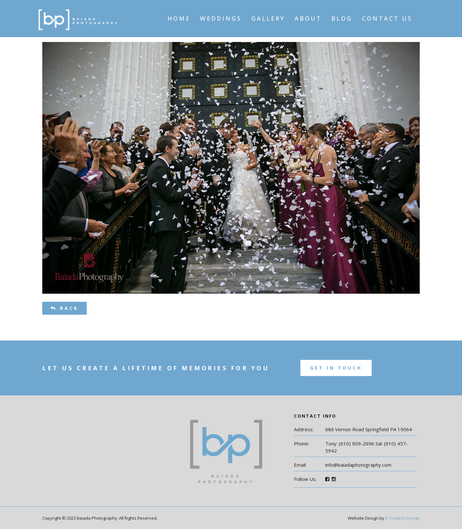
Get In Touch (336, 368)
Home (178, 18)
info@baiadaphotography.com (358, 465)
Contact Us (387, 18)
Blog (341, 18)
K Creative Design (402, 518)
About (308, 18)
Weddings (221, 18)
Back (64, 308)
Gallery (268, 18)
